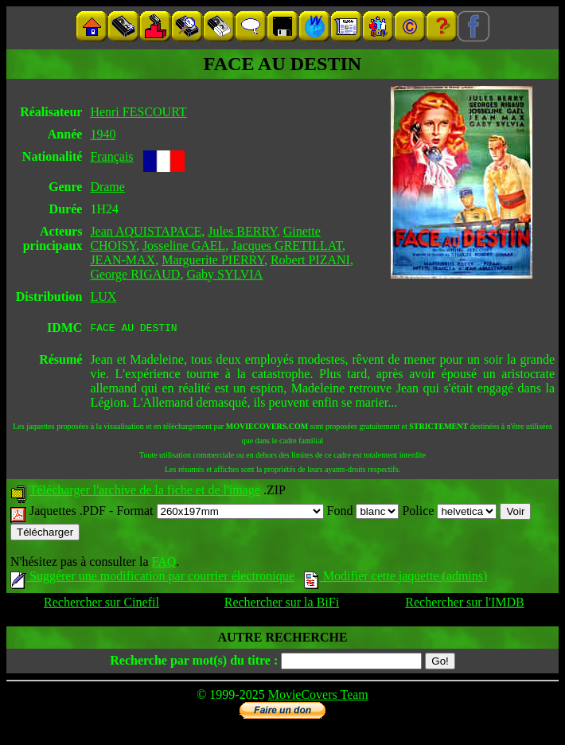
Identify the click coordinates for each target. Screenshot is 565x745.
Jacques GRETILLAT (287, 245)
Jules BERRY (242, 231)
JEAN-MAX (122, 260)
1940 (102, 134)
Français (111, 156)
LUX (103, 296)
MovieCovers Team (318, 697)
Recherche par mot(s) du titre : (194, 662)
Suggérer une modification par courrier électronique (152, 578)
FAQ (163, 564)
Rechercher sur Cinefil (101, 604)
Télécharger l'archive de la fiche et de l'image (144, 492)
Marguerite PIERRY (213, 260)
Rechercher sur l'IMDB (464, 604)
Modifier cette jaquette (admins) (396, 578)
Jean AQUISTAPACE (145, 231)
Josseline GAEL (183, 245)
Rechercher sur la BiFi (281, 604)
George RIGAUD (135, 274)
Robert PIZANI (310, 260)
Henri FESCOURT (138, 112)
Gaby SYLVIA (224, 274)
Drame (107, 186)
